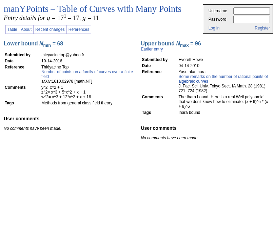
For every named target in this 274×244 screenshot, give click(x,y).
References (78, 29)
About (26, 29)
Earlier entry (152, 49)
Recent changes (50, 29)
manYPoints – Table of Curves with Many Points (92, 9)
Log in (214, 28)
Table (12, 29)
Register (262, 28)
